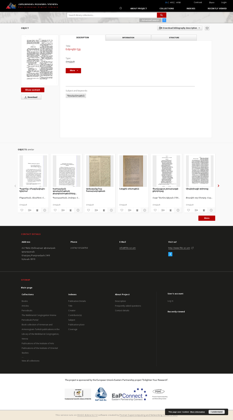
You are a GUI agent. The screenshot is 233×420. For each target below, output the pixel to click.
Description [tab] (82, 37)
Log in (170, 301)
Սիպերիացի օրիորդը (197, 188)
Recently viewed (217, 8)
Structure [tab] (174, 37)
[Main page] (120, 8)
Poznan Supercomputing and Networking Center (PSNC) (149, 415)
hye (172, 2)
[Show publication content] (37, 210)
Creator (72, 310)
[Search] (161, 15)
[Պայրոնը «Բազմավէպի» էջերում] (33, 171)
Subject (71, 320)
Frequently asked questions (128, 305)
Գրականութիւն (75, 95)
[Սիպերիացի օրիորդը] (199, 171)
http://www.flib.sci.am (179, 248)
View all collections (30, 360)
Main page (27, 287)
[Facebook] (170, 254)
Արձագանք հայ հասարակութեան (95, 189)
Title (70, 305)
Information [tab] (128, 37)
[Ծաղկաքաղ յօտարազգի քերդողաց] (166, 171)
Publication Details (77, 301)
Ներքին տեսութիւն (129, 188)
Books (25, 301)
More (206, 218)
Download (30, 97)
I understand (216, 412)
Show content (32, 90)
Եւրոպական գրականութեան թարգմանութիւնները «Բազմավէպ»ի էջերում (65, 191)
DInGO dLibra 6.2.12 (87, 415)
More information (197, 412)
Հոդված (70, 61)
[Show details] (44, 210)
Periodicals (27, 310)
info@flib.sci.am (127, 248)
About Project (138, 8)
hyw (178, 2)
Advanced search (150, 20)
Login (224, 2)
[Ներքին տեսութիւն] (133, 171)
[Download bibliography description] (29, 210)
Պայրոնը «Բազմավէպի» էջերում (32, 189)
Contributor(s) (75, 315)
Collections (167, 8)
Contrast (198, 2)
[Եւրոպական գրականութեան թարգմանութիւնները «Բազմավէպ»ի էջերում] (66, 171)
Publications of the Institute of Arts (38, 343)
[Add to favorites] (207, 28)
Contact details (122, 310)
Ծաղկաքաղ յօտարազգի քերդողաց (165, 189)
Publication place (76, 324)
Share (211, 2)
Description (120, 301)
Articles (25, 305)
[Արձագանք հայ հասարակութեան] (100, 171)
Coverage (72, 329)
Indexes (191, 8)
